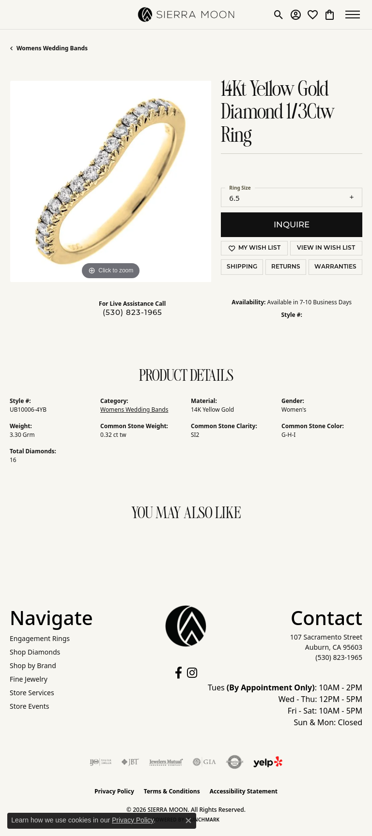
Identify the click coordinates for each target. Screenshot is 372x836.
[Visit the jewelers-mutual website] (166, 762)
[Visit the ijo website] (100, 762)
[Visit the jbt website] (130, 762)
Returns (285, 267)
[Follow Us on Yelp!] (267, 762)
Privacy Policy (114, 791)
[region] (110, 181)
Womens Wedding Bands (52, 48)
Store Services (32, 692)
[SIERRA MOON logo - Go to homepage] (186, 14)
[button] (276, 14)
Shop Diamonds (35, 652)
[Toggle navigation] (352, 14)
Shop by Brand (33, 665)
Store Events (29, 706)
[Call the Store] (338, 657)
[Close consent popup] (188, 820)
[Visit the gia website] (204, 762)
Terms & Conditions (172, 791)
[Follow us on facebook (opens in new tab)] (178, 673)
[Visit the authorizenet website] (235, 762)
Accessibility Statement (244, 791)
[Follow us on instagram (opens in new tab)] (192, 673)
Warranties (335, 267)
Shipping (242, 267)
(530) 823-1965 (132, 312)
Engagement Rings (40, 638)
